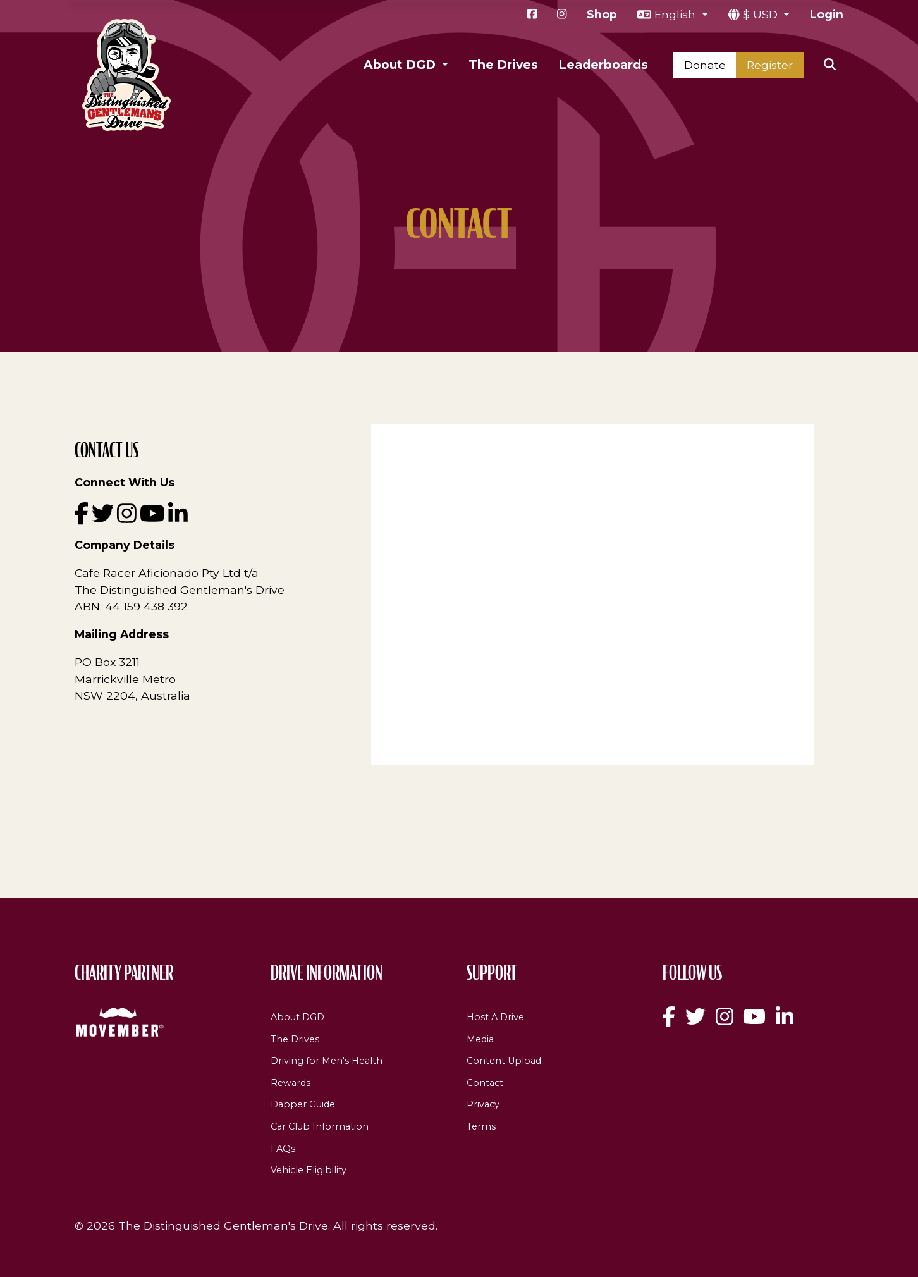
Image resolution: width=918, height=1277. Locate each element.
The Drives (503, 64)
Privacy (483, 1104)
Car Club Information (320, 1126)
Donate (705, 64)
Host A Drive (495, 1017)
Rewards (290, 1083)
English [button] (676, 14)
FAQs (283, 1148)
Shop (602, 14)
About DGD (297, 1017)
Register (770, 64)
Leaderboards (603, 64)
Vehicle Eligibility (308, 1170)
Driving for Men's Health (326, 1060)
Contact (485, 1083)
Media (480, 1039)
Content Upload (504, 1060)
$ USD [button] (762, 14)
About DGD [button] (401, 64)
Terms (481, 1126)
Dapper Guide (303, 1104)
